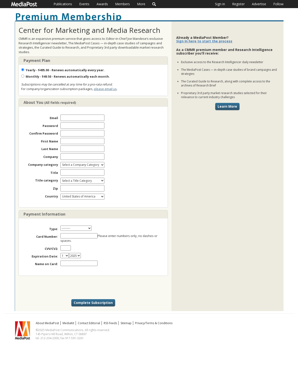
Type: (53, 229)
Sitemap (126, 323)
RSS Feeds (110, 323)
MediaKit (68, 323)
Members (122, 4)
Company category (43, 164)
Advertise (259, 4)
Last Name (49, 149)
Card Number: (47, 236)
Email (54, 118)
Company (50, 157)
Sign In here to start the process (204, 41)
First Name (49, 141)
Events (84, 4)
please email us (105, 89)
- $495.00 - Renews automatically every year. (63, 70)
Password (50, 126)
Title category (46, 180)
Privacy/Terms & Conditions (153, 323)
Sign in (220, 4)
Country (51, 196)
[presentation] (93, 287)
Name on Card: (46, 264)
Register (238, 4)
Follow (278, 4)
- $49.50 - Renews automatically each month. (65, 76)
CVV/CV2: (51, 249)
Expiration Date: (45, 256)
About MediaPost (47, 323)
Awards (102, 4)
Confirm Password (43, 133)
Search (154, 4)
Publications (63, 4)
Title (54, 173)
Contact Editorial (89, 323)
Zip (55, 188)
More (141, 4)
